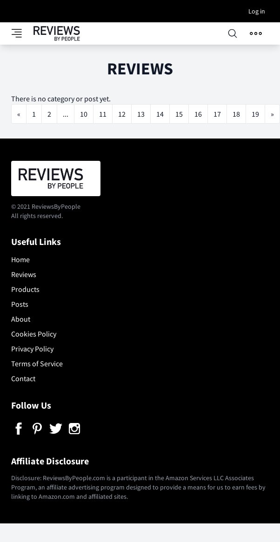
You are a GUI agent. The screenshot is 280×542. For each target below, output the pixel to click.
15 (179, 114)
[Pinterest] (37, 428)
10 (83, 114)
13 (141, 114)
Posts (19, 304)
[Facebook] (18, 428)
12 (122, 114)
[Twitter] (55, 428)
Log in (256, 11)
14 (160, 114)
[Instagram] (74, 428)
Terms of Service (37, 363)
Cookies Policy (33, 333)
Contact (23, 378)
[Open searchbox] (232, 33)
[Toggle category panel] (22, 33)
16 (198, 114)
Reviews (23, 274)
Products (25, 289)
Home (20, 259)
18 (236, 114)
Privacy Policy (32, 348)
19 (255, 114)
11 (103, 114)
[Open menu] (256, 33)
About (20, 319)
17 (217, 114)
